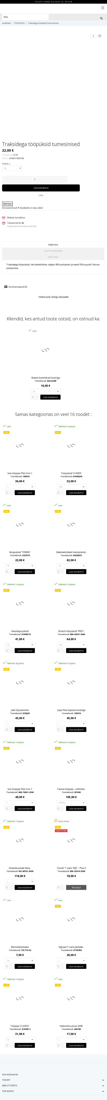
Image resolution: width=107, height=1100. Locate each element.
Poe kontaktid (10, 1074)
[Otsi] (101, 18)
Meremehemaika (20, 947)
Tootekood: (7, 155)
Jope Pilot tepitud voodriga (71, 710)
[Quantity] (35, 397)
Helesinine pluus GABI (71, 1026)
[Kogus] (34, 179)
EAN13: (5, 158)
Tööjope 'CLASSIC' (20, 1026)
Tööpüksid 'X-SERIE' (71, 473)
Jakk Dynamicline (20, 710)
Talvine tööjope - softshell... (71, 789)
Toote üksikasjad (53, 251)
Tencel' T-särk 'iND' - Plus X (71, 868)
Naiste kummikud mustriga (45, 377)
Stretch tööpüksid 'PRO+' (71, 631)
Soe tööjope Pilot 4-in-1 (20, 473)
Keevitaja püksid (19, 631)
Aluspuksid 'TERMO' (19, 552)
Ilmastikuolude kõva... (20, 868)
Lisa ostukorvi (41, 187)
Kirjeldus (53, 244)
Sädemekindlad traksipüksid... (71, 552)
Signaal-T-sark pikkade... (71, 947)
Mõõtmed (53, 257)
